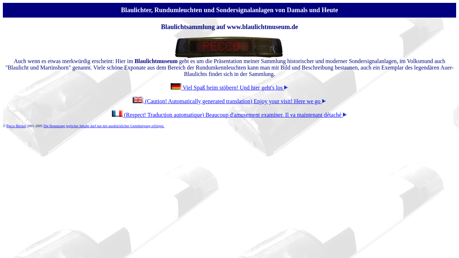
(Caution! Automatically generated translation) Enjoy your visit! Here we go (229, 101)
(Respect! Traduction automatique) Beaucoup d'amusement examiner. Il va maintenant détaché (235, 115)
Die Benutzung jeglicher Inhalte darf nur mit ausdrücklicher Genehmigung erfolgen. (103, 126)
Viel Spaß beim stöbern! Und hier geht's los (229, 88)
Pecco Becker (16, 126)
